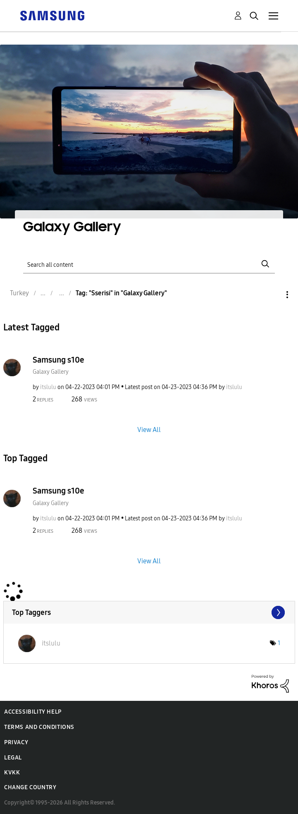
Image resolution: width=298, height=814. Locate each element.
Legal (13, 757)
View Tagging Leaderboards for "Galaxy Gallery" (149, 612)
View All (149, 430)
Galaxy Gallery (51, 371)
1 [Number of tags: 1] (279, 643)
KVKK (12, 772)
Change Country (30, 787)
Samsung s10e (58, 360)
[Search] (149, 263)
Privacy (16, 742)
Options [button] (273, 294)
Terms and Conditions (39, 727)
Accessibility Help (33, 711)
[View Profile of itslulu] (48, 387)
